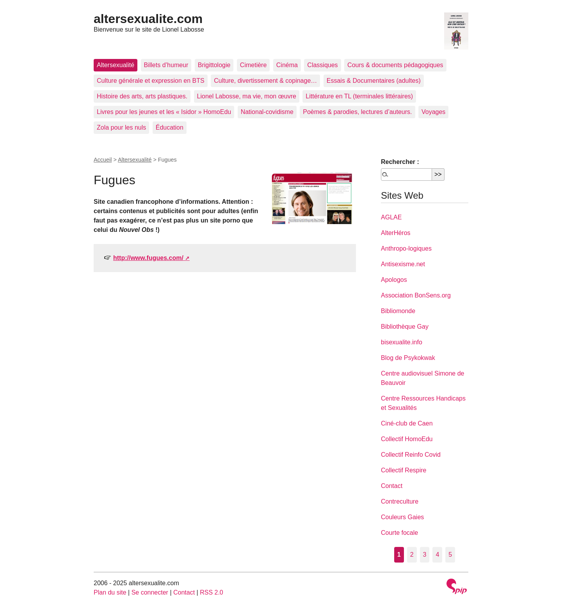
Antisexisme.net (403, 264)
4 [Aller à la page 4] (437, 554)
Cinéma (287, 65)
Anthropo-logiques (406, 248)
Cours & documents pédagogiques (395, 65)
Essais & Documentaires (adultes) (374, 80)
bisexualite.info (401, 342)
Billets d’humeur (166, 65)
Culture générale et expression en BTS (151, 80)
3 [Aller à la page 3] (425, 554)
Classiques (322, 65)
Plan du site (110, 592)
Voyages (433, 112)
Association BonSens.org (416, 295)
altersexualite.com (148, 19)
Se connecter (150, 592)
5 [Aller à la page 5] (450, 554)
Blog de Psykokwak (408, 357)
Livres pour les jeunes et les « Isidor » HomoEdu (164, 112)
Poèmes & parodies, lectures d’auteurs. (357, 112)
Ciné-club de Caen (407, 423)
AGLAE (391, 217)
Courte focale (399, 532)
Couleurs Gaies (402, 517)
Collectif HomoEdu (407, 439)
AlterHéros (396, 233)
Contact (391, 486)
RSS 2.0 (211, 592)
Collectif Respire (403, 470)
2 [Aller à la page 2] (412, 554)
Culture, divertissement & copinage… (265, 80)
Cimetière (253, 65)
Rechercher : (400, 161)
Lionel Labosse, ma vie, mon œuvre (246, 96)
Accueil (103, 160)
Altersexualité (115, 65)
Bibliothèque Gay (405, 326)
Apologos (394, 279)
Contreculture (399, 501)
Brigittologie (214, 65)
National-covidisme (267, 112)
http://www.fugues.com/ (148, 258)
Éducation (169, 127)
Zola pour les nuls (121, 127)
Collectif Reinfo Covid (411, 454)
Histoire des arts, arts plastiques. (142, 96)
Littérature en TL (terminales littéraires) (359, 96)
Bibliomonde (398, 311)
